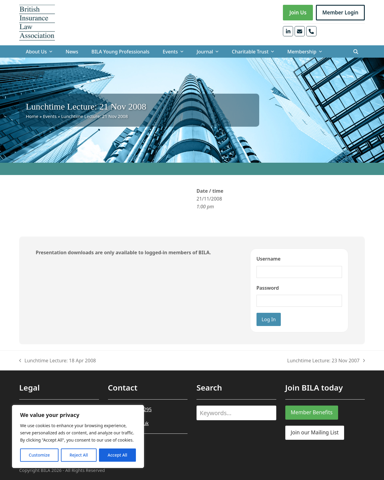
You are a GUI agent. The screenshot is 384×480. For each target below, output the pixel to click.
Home (32, 116)
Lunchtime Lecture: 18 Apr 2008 (57, 360)
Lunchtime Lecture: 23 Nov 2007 (326, 360)
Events (50, 116)
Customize (39, 455)
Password (267, 288)
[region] (78, 436)
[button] (356, 52)
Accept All (117, 455)
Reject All (79, 455)
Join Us (298, 12)
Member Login (340, 12)
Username (268, 258)
